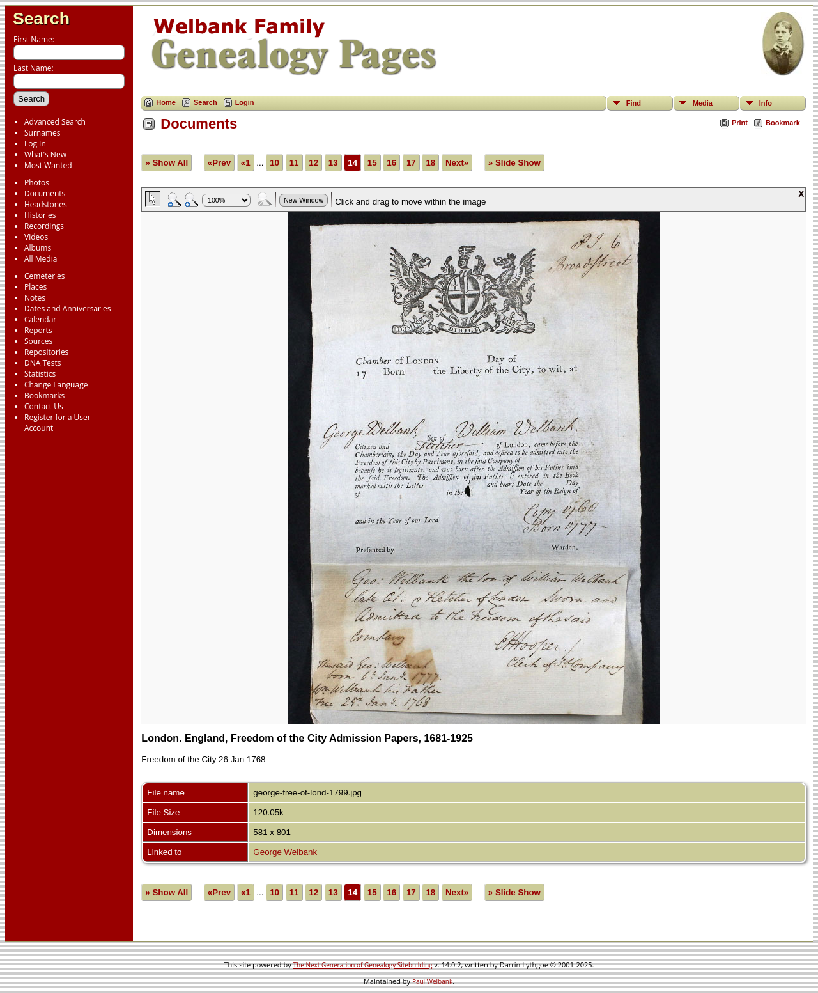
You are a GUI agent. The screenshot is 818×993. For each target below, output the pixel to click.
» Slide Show (514, 163)
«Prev (219, 163)
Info (765, 103)
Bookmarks (44, 395)
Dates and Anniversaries (67, 308)
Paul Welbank (432, 981)
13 (333, 163)
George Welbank (285, 852)
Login (244, 102)
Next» (456, 163)
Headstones (45, 204)
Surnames (42, 132)
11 (294, 163)
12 (313, 163)
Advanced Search (55, 121)
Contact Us (43, 406)
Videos (36, 236)
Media (703, 103)
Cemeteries (44, 275)
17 (411, 163)
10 (274, 163)
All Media (40, 258)
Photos (36, 182)
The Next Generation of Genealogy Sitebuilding (363, 964)
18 (430, 163)
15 (372, 163)
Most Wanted (48, 165)
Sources (38, 341)
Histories (40, 215)
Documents (44, 193)
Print (740, 123)
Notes (34, 297)
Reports (38, 330)
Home (166, 102)
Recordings (44, 226)
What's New (45, 154)
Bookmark (783, 123)
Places (35, 286)
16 (391, 163)
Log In (35, 143)
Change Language (56, 384)
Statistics (40, 373)
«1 (246, 163)
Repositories (46, 352)
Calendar (40, 319)
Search (41, 18)
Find (633, 103)
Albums (37, 247)
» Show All (166, 163)
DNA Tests (42, 362)
